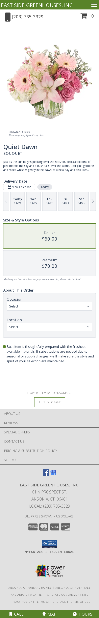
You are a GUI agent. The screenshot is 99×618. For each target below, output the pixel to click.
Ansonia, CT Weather (27, 594)
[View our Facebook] (46, 474)
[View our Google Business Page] (53, 474)
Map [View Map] (49, 614)
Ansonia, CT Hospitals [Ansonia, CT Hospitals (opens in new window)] (73, 587)
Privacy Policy (20, 601)
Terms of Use (79, 601)
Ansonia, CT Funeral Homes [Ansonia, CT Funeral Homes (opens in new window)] (30, 587)
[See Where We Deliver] (49, 402)
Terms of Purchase (50, 601)
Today (45, 187)
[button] (87, 17)
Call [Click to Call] (16, 614)
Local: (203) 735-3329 (49, 506)
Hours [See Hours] (82, 614)
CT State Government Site (67, 594)
